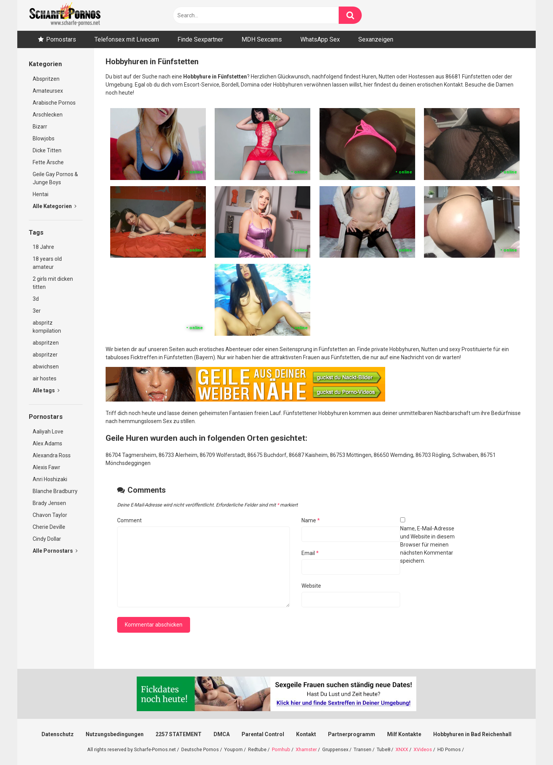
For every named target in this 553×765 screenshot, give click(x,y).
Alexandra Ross (52, 455)
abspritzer (45, 355)
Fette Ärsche (48, 162)
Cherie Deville (49, 527)
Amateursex (48, 91)
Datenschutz (57, 734)
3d (36, 299)
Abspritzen (46, 79)
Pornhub (281, 749)
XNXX (402, 749)
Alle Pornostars (55, 551)
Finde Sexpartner (200, 39)
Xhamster (306, 749)
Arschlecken (48, 115)
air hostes (44, 378)
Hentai (40, 194)
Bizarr (40, 126)
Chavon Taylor (50, 515)
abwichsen (46, 366)
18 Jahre (43, 247)
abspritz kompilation (47, 327)
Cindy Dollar (47, 539)
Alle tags (46, 390)
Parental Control (263, 734)
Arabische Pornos (54, 103)
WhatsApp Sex (320, 39)
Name (310, 520)
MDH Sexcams (262, 39)
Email (310, 553)
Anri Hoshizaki (50, 479)
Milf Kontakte (404, 734)
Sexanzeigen (375, 39)
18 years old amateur (47, 263)
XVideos (423, 749)
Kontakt (306, 734)
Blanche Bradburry (55, 491)
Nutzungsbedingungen (115, 734)
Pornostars (61, 39)
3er (37, 311)
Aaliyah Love (48, 431)
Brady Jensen (49, 503)
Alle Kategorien (54, 206)
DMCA (222, 734)
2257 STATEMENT (179, 734)
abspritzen (46, 343)
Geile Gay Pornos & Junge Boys (55, 178)
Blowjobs (44, 138)
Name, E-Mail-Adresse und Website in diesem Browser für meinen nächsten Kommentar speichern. (427, 544)
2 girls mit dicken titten (53, 283)
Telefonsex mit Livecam (126, 39)
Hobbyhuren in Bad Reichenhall (472, 734)
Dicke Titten (47, 150)
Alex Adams (47, 443)
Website (311, 586)
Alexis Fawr (46, 467)
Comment (129, 520)
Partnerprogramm (351, 734)
